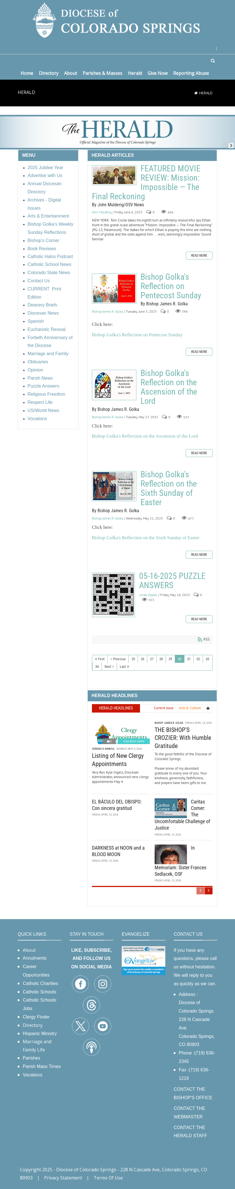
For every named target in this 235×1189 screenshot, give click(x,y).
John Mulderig (102, 212)
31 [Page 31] (189, 659)
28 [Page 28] (161, 659)
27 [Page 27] (151, 659)
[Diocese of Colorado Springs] (117, 19)
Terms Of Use (108, 1178)
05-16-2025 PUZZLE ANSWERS (113, 595)
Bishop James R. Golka (107, 311)
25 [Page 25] (133, 659)
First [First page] (101, 659)
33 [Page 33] (207, 659)
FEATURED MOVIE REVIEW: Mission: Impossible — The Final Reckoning (114, 175)
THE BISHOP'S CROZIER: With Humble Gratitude (183, 737)
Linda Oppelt (148, 595)
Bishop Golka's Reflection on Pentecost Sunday (114, 288)
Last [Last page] (123, 666)
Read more (199, 255)
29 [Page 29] (170, 659)
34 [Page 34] (97, 666)
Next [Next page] (108, 666)
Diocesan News (133, 741)
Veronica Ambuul (103, 748)
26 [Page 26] (142, 659)
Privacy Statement (63, 1178)
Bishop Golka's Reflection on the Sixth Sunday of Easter (114, 486)
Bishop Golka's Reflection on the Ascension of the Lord (114, 385)
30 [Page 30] (179, 659)
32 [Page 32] (198, 659)
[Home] (196, 92)
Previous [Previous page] (119, 659)
